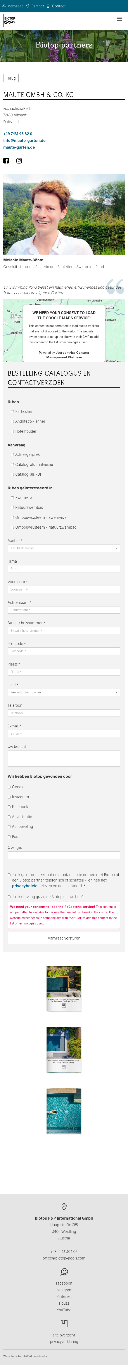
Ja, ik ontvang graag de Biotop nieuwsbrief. (46, 896)
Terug (11, 78)
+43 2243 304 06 (64, 1251)
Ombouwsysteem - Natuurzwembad (43, 527)
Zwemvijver (23, 497)
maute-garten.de (19, 147)
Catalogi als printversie (32, 464)
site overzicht (64, 1335)
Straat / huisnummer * (26, 623)
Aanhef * (15, 540)
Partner (35, 6)
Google (16, 787)
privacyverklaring (64, 1341)
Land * (13, 684)
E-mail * (14, 726)
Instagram (18, 797)
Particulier (22, 411)
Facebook (18, 806)
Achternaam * (19, 602)
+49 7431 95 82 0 (17, 133)
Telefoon (15, 705)
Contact (56, 6)
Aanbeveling (20, 826)
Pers (13, 836)
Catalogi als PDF (26, 474)
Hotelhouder (23, 431)
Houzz (64, 1303)
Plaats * (14, 664)
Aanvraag (13, 6)
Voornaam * (18, 581)
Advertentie (20, 816)
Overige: (15, 847)
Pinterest (64, 1296)
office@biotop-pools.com (64, 1258)
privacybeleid (25, 885)
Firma (12, 561)
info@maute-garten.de (24, 140)
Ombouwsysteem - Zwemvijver (39, 517)
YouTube (64, 1310)
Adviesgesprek (25, 454)
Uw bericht (17, 746)
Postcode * (17, 643)
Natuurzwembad (27, 507)
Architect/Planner (28, 421)
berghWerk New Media (32, 1356)
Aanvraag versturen (64, 938)
